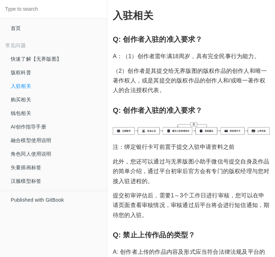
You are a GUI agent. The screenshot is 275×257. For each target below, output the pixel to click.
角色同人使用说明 (31, 154)
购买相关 (21, 99)
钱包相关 (21, 113)
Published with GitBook (37, 200)
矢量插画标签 (26, 167)
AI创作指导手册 (28, 127)
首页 (16, 28)
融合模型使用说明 (31, 140)
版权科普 (21, 72)
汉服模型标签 (26, 181)
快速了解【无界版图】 (36, 59)
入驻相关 (21, 86)
